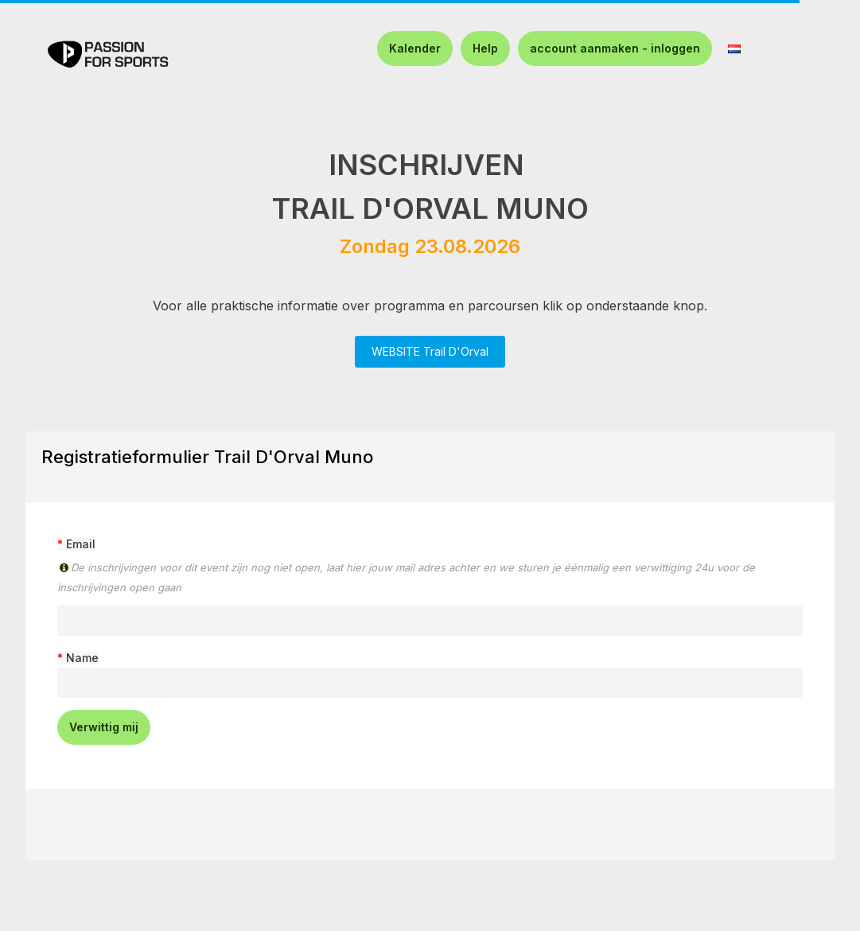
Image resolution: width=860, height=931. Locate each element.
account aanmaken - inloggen (615, 48)
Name (82, 657)
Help (485, 48)
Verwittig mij (103, 727)
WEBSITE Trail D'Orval (430, 351)
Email (80, 544)
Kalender (415, 48)
